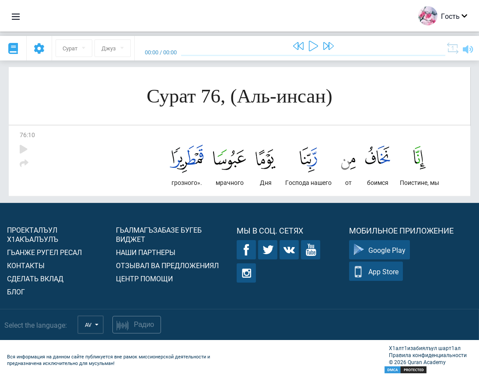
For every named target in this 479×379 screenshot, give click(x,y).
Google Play (379, 250)
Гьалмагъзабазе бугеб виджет (159, 234)
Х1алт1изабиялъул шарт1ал (425, 347)
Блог (16, 291)
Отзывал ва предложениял (167, 265)
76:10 (27, 135)
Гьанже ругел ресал (44, 252)
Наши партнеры (145, 252)
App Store (376, 271)
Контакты (26, 265)
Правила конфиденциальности (428, 354)
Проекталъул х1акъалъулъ (32, 234)
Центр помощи (144, 278)
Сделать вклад (35, 278)
